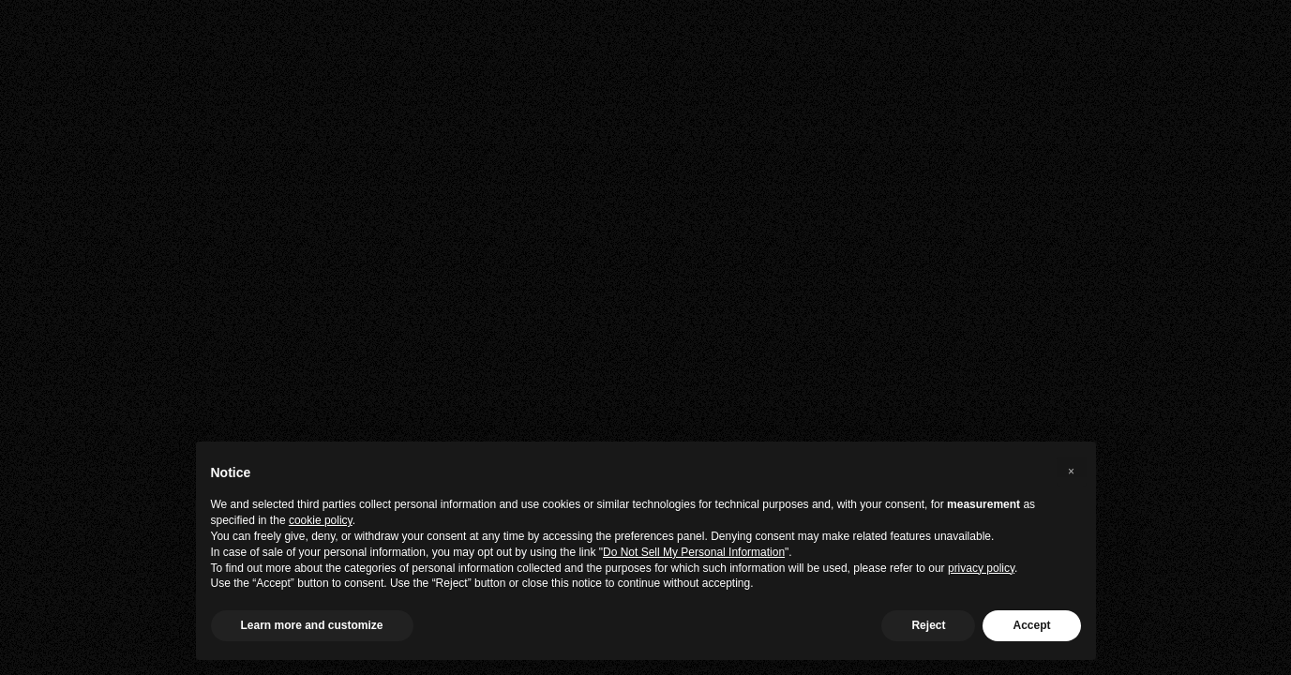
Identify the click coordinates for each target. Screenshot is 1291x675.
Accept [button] (1031, 625)
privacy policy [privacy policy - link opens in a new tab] (981, 568)
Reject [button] (928, 625)
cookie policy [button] (321, 520)
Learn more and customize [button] (312, 625)
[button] (1072, 472)
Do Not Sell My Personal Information (694, 552)
